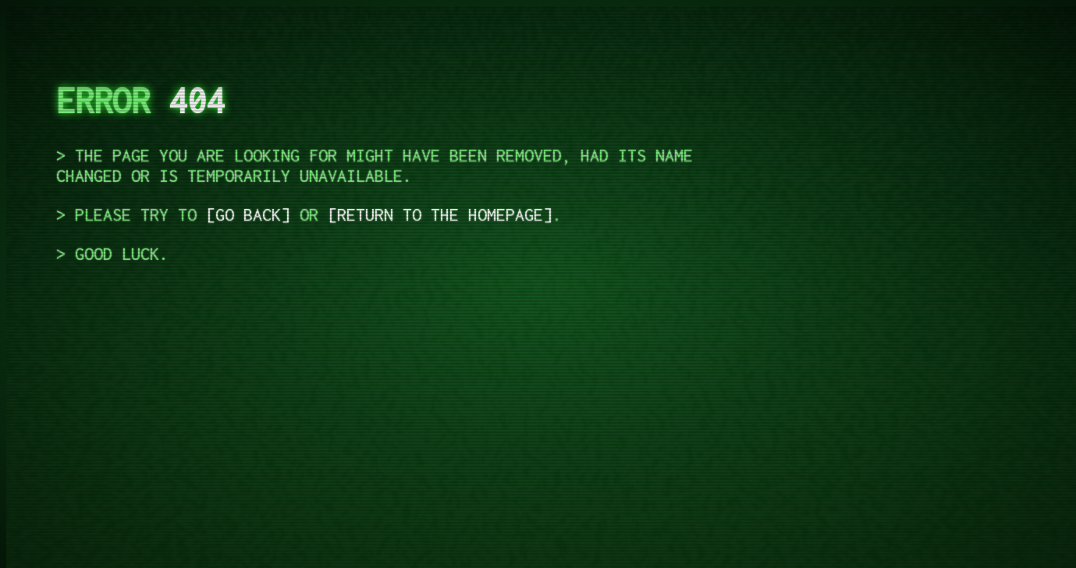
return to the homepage (440, 214)
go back (248, 214)
